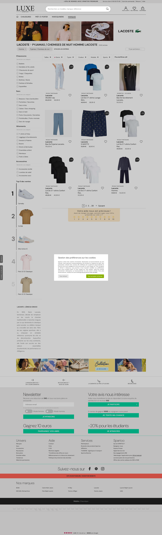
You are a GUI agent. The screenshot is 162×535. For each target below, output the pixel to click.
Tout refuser (63, 276)
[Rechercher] (107, 9)
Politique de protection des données (87, 272)
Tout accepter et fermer (95, 276)
